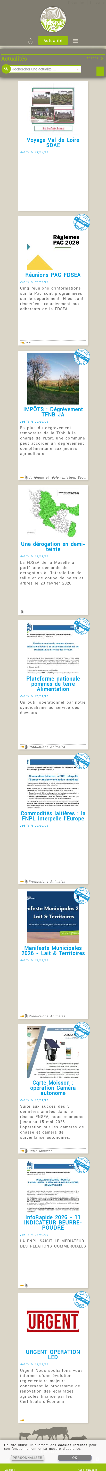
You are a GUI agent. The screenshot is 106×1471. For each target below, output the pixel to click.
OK (74, 1458)
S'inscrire (97, 2)
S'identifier (76, 2)
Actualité (53, 40)
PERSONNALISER (28, 1458)
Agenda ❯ (94, 58)
